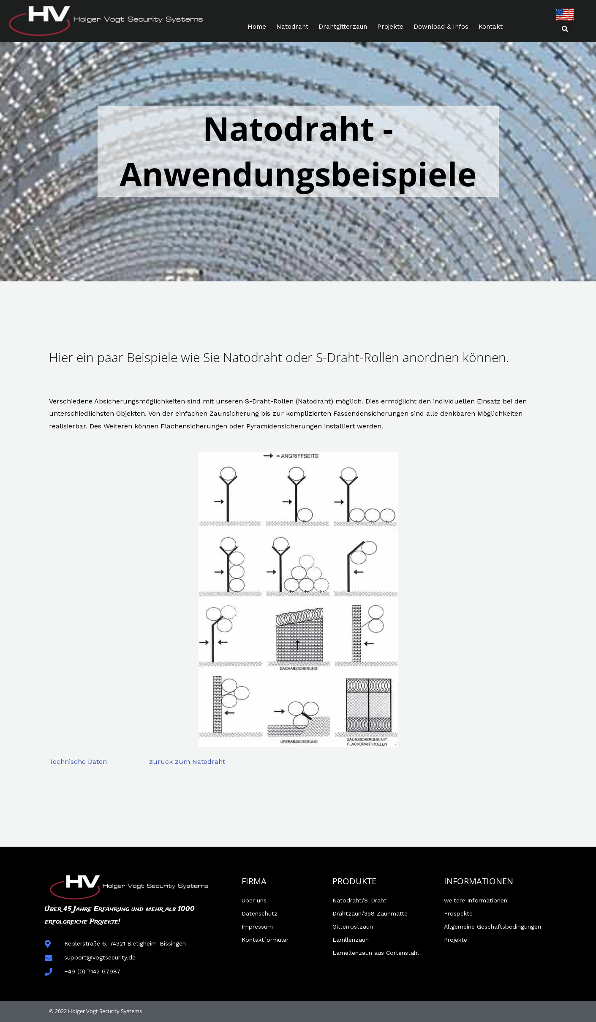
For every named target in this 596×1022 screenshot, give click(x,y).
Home (257, 26)
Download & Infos (441, 26)
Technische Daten (78, 762)
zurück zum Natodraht (187, 762)
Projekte (390, 26)
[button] (565, 28)
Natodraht (292, 26)
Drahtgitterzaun (342, 26)
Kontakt (491, 26)
